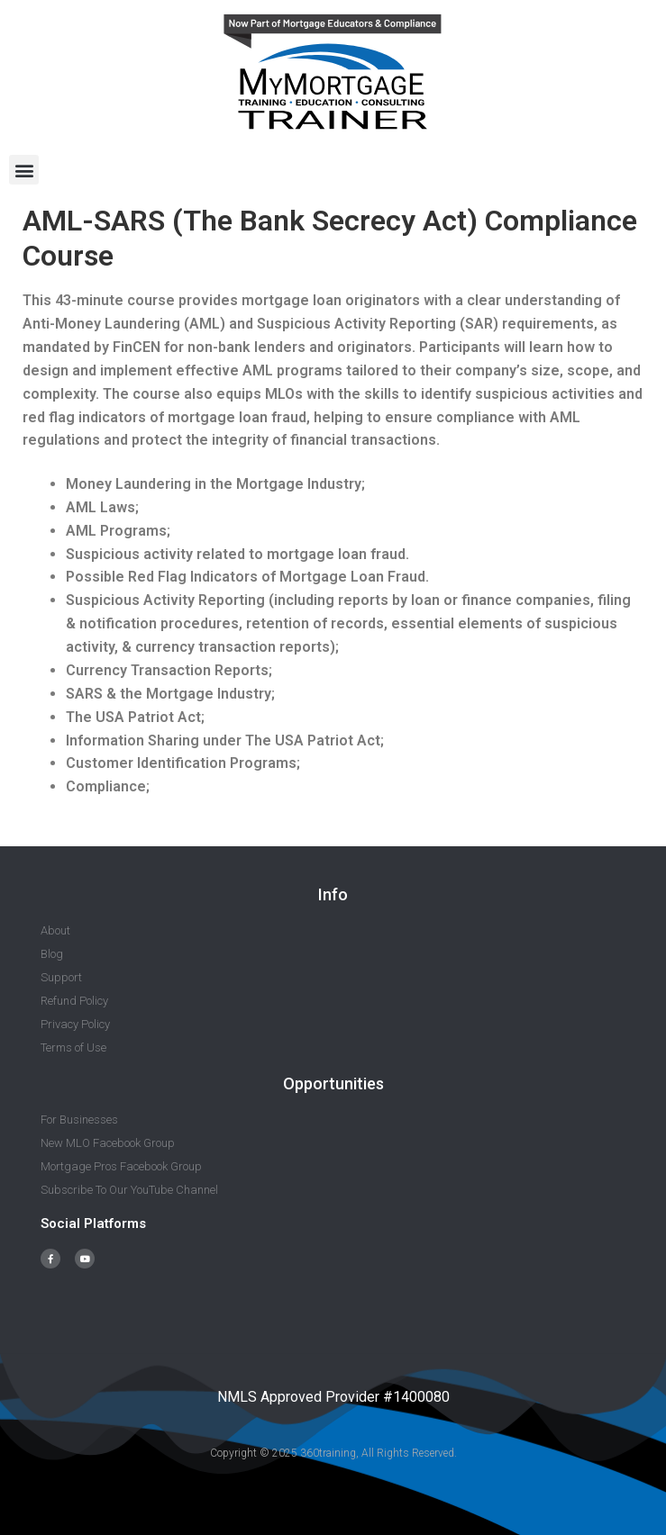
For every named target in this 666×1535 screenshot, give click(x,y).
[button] (24, 170)
